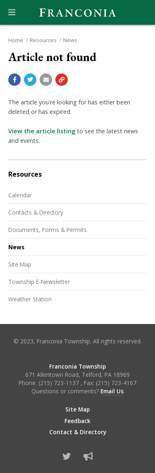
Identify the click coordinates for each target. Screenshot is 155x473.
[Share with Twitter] (30, 79)
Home (15, 40)
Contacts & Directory (35, 212)
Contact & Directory (77, 432)
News (70, 40)
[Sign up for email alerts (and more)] (88, 456)
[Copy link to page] (61, 79)
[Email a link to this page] (46, 79)
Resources (43, 40)
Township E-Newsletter (39, 282)
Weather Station (30, 299)
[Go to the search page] (142, 12)
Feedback (77, 421)
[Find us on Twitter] (66, 456)
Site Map (19, 264)
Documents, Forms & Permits (47, 230)
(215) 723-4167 (116, 383)
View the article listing (41, 131)
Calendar (20, 195)
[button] (11, 12)
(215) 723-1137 (59, 383)
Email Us (112, 391)
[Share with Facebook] (14, 79)
